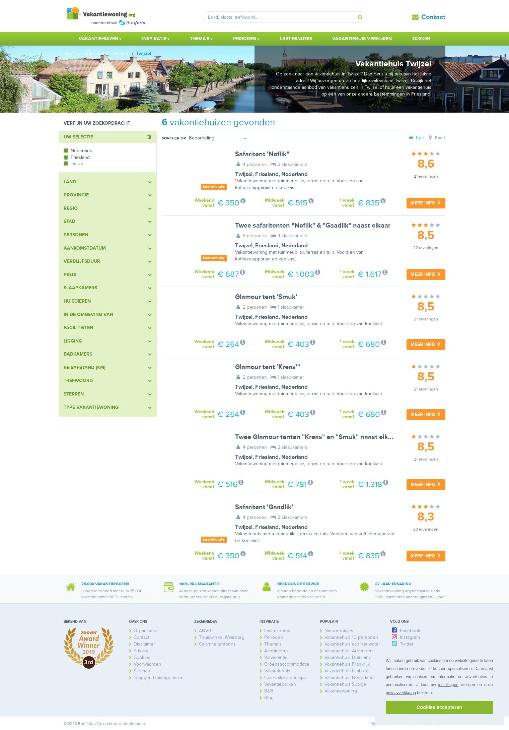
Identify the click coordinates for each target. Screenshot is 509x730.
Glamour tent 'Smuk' (266, 297)
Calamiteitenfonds (217, 644)
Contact (433, 17)
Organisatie (145, 630)
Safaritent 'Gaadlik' (264, 507)
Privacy (141, 651)
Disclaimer (144, 644)
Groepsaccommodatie (286, 664)
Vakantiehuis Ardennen (348, 651)
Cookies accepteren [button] (439, 707)
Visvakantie (276, 657)
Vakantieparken (280, 684)
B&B (268, 691)
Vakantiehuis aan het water (352, 644)
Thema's (273, 644)
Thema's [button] (201, 39)
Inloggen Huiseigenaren (159, 677)
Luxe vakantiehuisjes (285, 677)
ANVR (205, 630)
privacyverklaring (401, 692)
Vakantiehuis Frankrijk (347, 664)
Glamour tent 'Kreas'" (267, 367)
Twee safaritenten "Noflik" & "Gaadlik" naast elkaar (312, 226)
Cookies (142, 657)
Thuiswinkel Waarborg (221, 637)
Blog (269, 698)
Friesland (267, 174)
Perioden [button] (246, 39)
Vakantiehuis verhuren (362, 39)
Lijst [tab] (416, 137)
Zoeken (421, 39)
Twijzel (243, 174)
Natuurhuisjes (338, 630)
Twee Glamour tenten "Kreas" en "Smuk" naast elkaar (316, 437)
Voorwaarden (147, 664)
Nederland (294, 174)
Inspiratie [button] (156, 39)
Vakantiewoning (340, 691)
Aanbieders (276, 651)
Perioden (273, 637)
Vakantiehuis (277, 671)
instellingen (448, 684)
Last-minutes (296, 39)
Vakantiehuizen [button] (100, 39)
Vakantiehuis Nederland (349, 677)
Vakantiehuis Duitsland (347, 657)
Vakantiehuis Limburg (346, 671)
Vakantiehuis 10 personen (351, 637)
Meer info (426, 203)
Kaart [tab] (436, 137)
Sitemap (142, 671)
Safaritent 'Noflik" (262, 154)
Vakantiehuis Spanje (345, 684)
